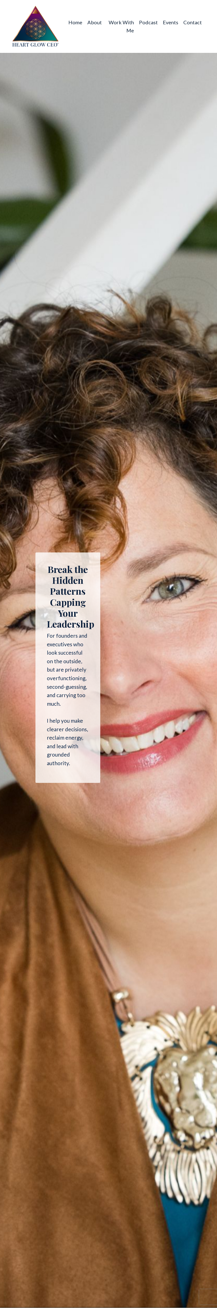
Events (170, 22)
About (94, 22)
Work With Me (121, 26)
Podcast (148, 22)
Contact (192, 22)
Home (75, 22)
